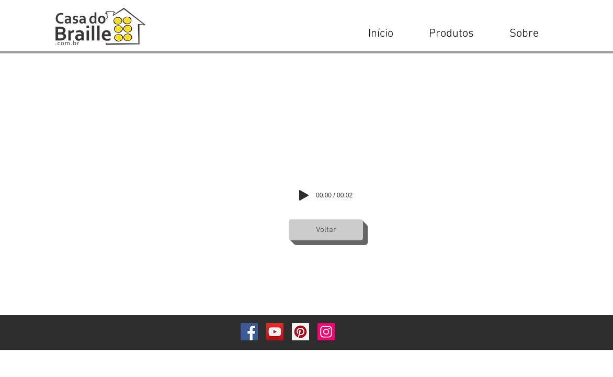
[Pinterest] (300, 331)
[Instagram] (326, 331)
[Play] (304, 195)
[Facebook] (249, 331)
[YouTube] (274, 331)
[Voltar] (326, 229)
